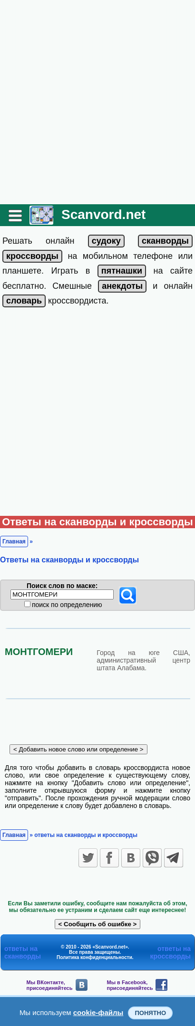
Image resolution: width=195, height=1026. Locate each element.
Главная (14, 541)
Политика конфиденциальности (94, 957)
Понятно (150, 1012)
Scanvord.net (103, 214)
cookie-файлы (98, 1012)
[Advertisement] (97, 102)
